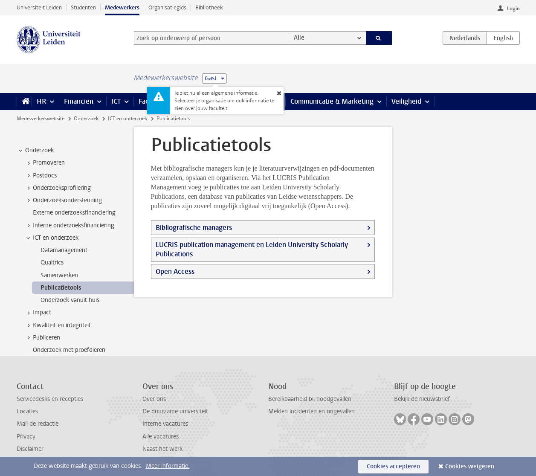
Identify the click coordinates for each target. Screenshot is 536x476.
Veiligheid (406, 101)
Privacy (26, 436)
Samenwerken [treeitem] (59, 275)
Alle (299, 38)
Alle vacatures (160, 436)
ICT (116, 101)
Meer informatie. (168, 466)
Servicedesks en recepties (50, 399)
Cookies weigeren (469, 466)
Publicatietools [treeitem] (61, 288)
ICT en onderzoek (127, 118)
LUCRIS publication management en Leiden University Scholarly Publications (252, 249)
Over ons (154, 399)
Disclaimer (30, 449)
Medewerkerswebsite (40, 118)
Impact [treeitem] (38, 312)
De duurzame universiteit (175, 411)
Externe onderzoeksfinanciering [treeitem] (74, 213)
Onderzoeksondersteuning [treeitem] (63, 200)
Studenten (83, 7)
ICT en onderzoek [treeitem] (51, 238)
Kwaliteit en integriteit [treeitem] (58, 325)
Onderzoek (86, 118)
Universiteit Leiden (39, 7)
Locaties (27, 411)
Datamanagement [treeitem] (64, 250)
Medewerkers (122, 7)
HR (41, 101)
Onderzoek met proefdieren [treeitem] (69, 350)
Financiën (78, 101)
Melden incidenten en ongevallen (311, 411)
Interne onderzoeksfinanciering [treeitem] (69, 225)
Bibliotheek (209, 7)
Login (513, 8)
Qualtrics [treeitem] (52, 262)
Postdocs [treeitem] (41, 175)
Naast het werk (162, 449)
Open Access (175, 271)
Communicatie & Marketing (332, 101)
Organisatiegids (167, 7)
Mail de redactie (37, 424)
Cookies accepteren (393, 466)
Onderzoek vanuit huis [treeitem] (70, 300)
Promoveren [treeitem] (45, 163)
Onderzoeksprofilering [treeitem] (58, 188)
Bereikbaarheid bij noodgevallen (309, 399)
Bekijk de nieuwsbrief (422, 399)
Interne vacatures (165, 424)
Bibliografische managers (194, 227)
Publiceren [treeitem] (42, 338)
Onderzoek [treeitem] (35, 150)
